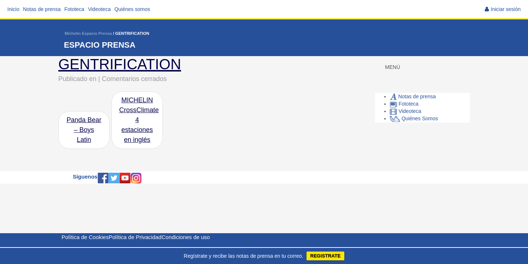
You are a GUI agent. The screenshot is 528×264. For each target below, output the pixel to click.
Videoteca (99, 9)
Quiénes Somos (414, 118)
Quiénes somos (132, 9)
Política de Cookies (85, 237)
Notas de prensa (42, 9)
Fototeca (74, 9)
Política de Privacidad (135, 237)
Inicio (13, 9)
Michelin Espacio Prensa (88, 33)
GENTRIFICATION (119, 64)
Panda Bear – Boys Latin (83, 129)
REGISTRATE (325, 255)
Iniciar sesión (506, 9)
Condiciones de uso (185, 237)
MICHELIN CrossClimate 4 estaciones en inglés (139, 119)
